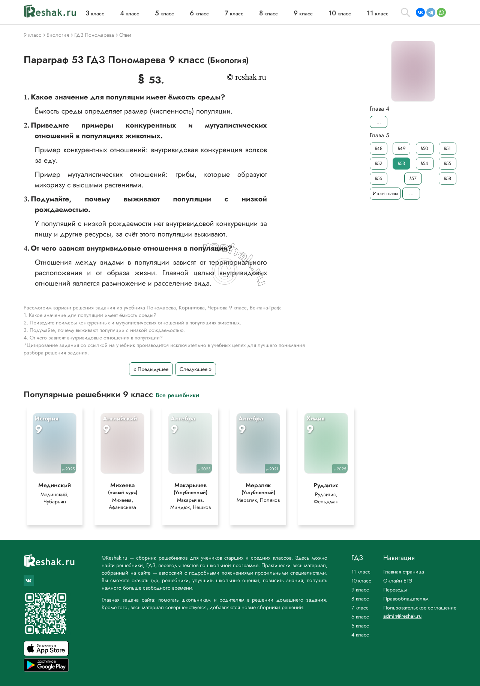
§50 (424, 148)
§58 (447, 178)
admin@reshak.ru (402, 616)
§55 (447, 163)
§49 (401, 148)
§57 (413, 178)
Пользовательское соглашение (419, 607)
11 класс (360, 571)
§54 (424, 163)
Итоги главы (385, 193)
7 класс (360, 607)
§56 (378, 178)
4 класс (360, 634)
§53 (401, 163)
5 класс (360, 625)
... (378, 121)
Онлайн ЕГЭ (397, 580)
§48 (378, 148)
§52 (378, 163)
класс (95, 13)
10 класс (361, 580)
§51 (447, 148)
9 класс (360, 589)
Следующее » (196, 369)
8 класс (360, 598)
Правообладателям (406, 598)
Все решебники (177, 395)
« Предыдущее (151, 369)
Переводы (395, 589)
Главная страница (403, 571)
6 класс (360, 616)
